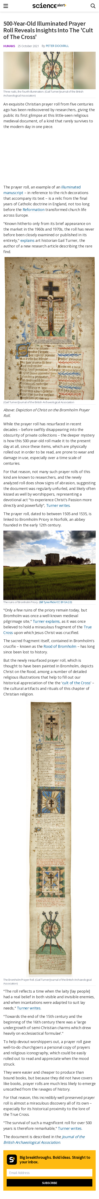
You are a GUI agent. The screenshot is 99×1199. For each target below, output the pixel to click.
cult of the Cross (76, 682)
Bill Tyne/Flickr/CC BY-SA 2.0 (55, 602)
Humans (9, 46)
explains (27, 240)
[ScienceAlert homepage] (50, 6)
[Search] (93, 6)
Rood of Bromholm (59, 646)
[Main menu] (7, 6)
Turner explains (46, 621)
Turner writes (58, 505)
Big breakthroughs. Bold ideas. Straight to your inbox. (55, 1159)
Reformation (34, 209)
